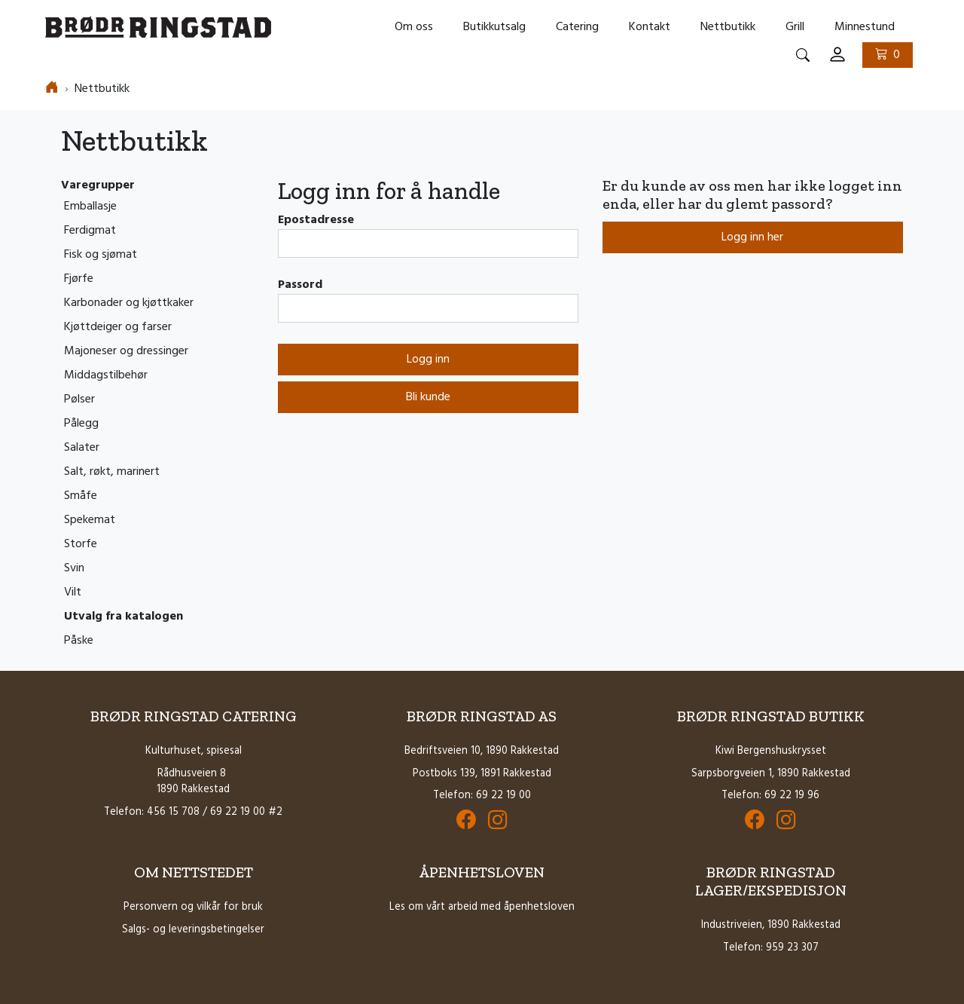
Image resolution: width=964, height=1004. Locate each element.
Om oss (414, 27)
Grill (795, 27)
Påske (78, 640)
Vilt (72, 592)
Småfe (80, 496)
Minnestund (864, 27)
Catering (577, 27)
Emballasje (90, 206)
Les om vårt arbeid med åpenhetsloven (482, 907)
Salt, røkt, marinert (112, 472)
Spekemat (89, 520)
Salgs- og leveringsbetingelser (193, 929)
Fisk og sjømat (100, 255)
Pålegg (81, 423)
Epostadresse (316, 220)
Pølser (79, 399)
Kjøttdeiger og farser (118, 327)
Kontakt (649, 27)
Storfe (80, 544)
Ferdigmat (90, 230)
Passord (300, 285)
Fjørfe (78, 279)
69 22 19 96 (791, 795)
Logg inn (428, 359)
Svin (74, 568)
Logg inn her (752, 237)
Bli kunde (428, 397)
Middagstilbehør (106, 375)
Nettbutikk (727, 27)
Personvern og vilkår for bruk (193, 907)
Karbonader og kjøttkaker (129, 303)
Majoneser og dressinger (126, 351)
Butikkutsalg (494, 27)
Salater (81, 448)
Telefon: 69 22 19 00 (482, 795)
